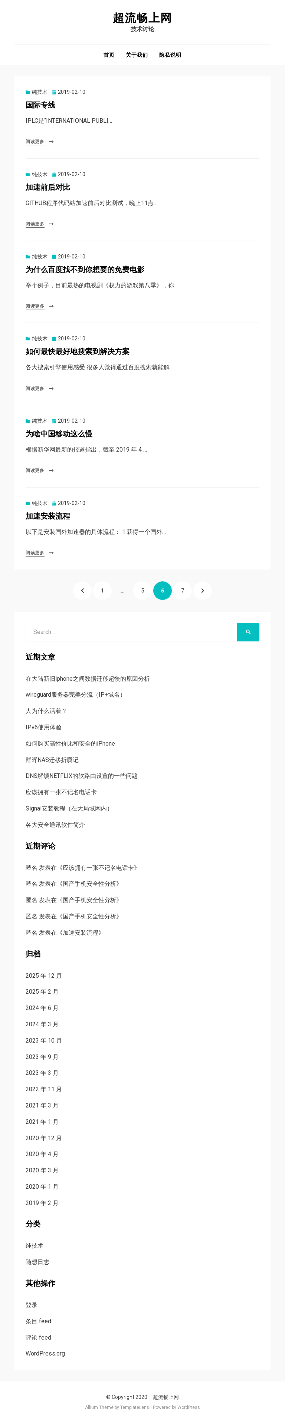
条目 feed (38, 1321)
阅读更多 (35, 141)
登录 (31, 1304)
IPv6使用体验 (44, 727)
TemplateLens (134, 1407)
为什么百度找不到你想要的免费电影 (85, 270)
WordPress (188, 1407)
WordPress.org (45, 1353)
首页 (109, 55)
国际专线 (40, 105)
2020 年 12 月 (44, 1138)
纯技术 (40, 92)
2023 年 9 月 (42, 1056)
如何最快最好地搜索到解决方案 (78, 352)
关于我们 (137, 55)
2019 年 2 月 (42, 1202)
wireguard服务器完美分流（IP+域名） (76, 694)
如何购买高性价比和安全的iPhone (70, 743)
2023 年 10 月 (44, 1040)
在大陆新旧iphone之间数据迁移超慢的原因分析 (88, 678)
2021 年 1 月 (42, 1121)
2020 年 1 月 (42, 1186)
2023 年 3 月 (42, 1072)
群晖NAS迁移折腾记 (52, 759)
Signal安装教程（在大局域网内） (69, 808)
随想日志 (37, 1261)
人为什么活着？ (46, 710)
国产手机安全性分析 (89, 883)
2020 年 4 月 (42, 1154)
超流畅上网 (142, 18)
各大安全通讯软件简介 (55, 824)
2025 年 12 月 (44, 975)
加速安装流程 (48, 516)
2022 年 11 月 (44, 1089)
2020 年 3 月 (42, 1170)
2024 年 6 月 (42, 1007)
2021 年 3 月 (42, 1105)
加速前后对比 (48, 187)
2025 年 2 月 (42, 991)
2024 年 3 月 (42, 1024)
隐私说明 (170, 55)
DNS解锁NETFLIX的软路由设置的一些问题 (82, 775)
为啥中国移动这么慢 (59, 434)
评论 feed (38, 1337)
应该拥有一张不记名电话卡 (61, 792)
